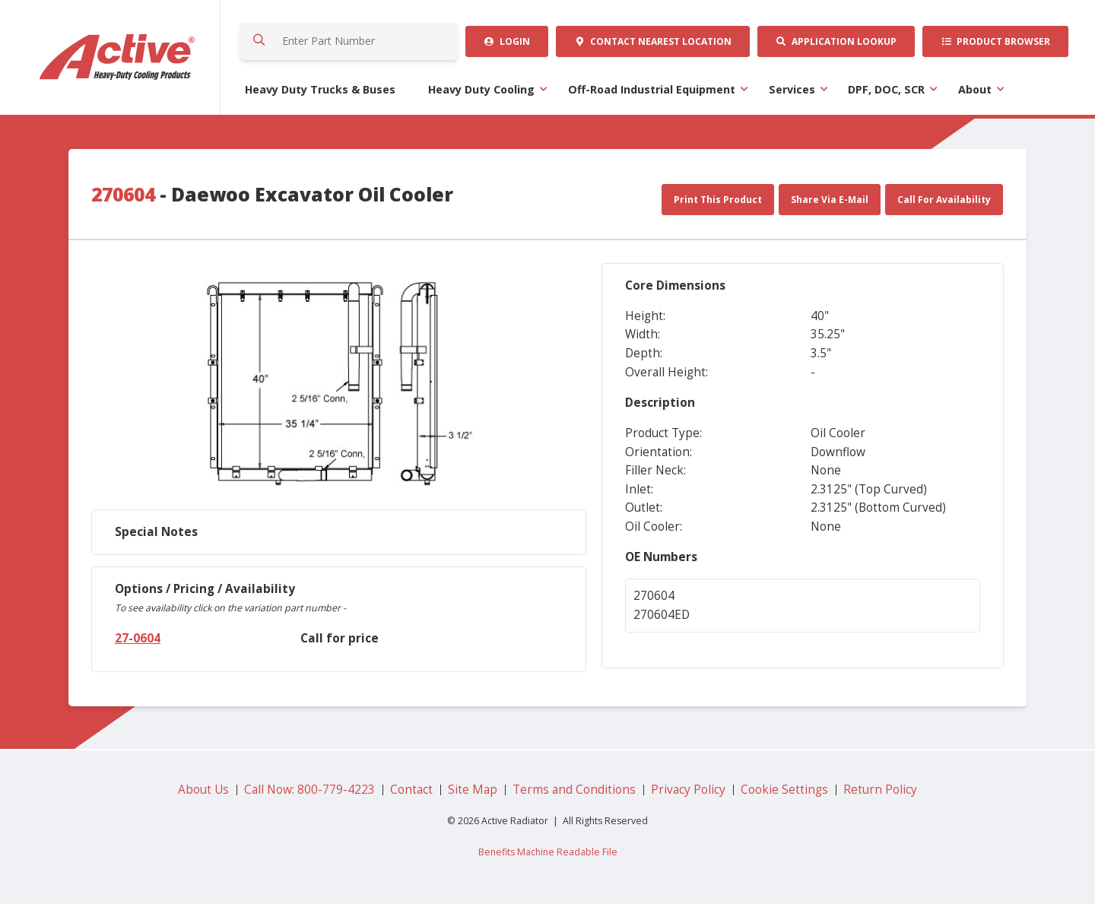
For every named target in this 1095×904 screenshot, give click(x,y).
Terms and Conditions (574, 790)
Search (259, 41)
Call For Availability (944, 199)
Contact (653, 41)
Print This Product (718, 199)
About (975, 89)
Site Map (472, 790)
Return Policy (880, 790)
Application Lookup (836, 41)
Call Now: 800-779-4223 (309, 790)
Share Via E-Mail (829, 199)
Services (792, 89)
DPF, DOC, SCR (886, 89)
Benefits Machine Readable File (547, 851)
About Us (203, 790)
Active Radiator (118, 57)
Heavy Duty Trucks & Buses (320, 89)
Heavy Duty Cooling (481, 89)
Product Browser (995, 41)
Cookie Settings (784, 790)
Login (507, 41)
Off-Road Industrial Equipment (651, 89)
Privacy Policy (688, 790)
